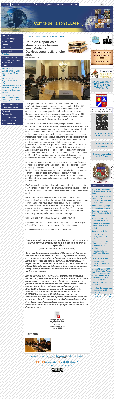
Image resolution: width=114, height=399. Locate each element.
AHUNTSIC (69, 365)
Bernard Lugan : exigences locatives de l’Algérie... (11, 80)
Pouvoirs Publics (8, 42)
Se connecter (61, 356)
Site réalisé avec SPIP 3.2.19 (52, 365)
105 (96, 297)
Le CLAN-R (6, 48)
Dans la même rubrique (100, 186)
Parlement (6, 111)
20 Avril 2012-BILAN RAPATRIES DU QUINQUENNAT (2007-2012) (101, 85)
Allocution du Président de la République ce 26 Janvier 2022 (101, 290)
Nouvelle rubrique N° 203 (11, 39)
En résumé (73, 5)
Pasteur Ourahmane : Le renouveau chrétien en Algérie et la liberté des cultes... (11, 89)
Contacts (15, 5)
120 (101, 297)
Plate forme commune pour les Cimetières (101, 135)
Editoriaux (6, 54)
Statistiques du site (74, 356)
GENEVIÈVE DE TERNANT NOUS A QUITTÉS (99, 236)
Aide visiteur (28, 5)
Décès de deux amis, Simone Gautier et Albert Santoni (101, 213)
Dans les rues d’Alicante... (101, 231)
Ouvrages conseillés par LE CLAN (102, 155)
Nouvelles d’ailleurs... (10, 57)
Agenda (49, 5)
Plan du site (60, 5)
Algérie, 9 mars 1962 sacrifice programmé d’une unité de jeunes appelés (99, 245)
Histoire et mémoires (10, 108)
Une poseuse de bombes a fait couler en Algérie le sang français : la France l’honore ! (11, 98)
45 (102, 295)
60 (106, 295)
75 (110, 295)
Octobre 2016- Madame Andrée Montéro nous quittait (100, 226)
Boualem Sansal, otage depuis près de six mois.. (101, 207)
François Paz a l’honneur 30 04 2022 (101, 284)
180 (110, 297)
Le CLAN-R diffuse (56, 36)
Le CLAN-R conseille (10, 105)
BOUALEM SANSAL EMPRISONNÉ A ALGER (101, 219)
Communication (40, 36)
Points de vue (7, 66)
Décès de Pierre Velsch (100, 258)
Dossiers (5, 45)
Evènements (7, 114)
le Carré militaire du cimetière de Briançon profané (100, 253)
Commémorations (9, 117)
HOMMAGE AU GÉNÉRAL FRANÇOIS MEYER (100, 264)
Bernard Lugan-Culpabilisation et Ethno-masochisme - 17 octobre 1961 (12, 72)
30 (99, 295)
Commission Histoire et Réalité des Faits (11, 61)
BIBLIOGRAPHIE (8, 124)
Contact (39, 5)
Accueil (28, 36)
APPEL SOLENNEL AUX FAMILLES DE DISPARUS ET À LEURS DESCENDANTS (101, 199)
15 (95, 295)
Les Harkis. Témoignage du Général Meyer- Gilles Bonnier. (101, 191)
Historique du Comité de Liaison (102, 145)
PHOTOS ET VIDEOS (10, 120)
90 (92, 297)
